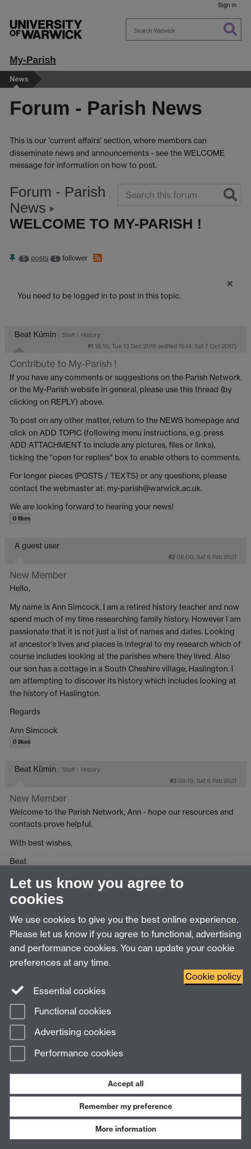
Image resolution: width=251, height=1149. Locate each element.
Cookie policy (213, 976)
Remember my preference (125, 1106)
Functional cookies (60, 1012)
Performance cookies (66, 1054)
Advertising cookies (63, 1033)
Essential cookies (58, 990)
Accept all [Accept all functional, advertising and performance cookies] (126, 1083)
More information (125, 1129)
